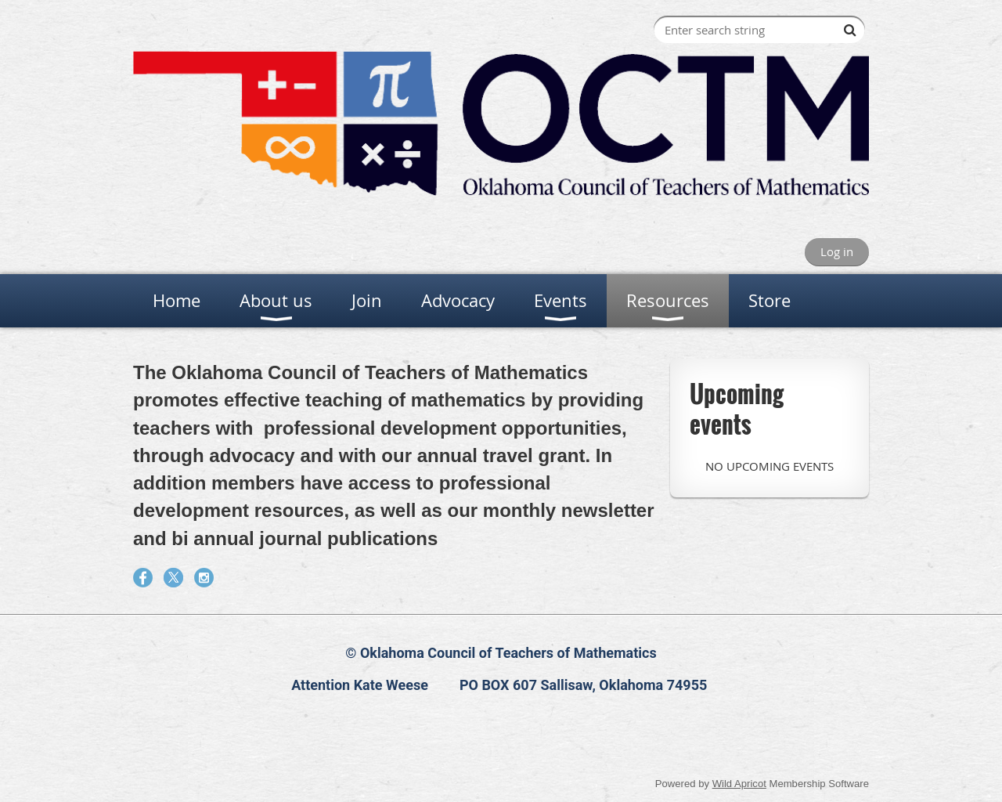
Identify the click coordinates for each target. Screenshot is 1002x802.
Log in (836, 251)
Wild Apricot (739, 783)
